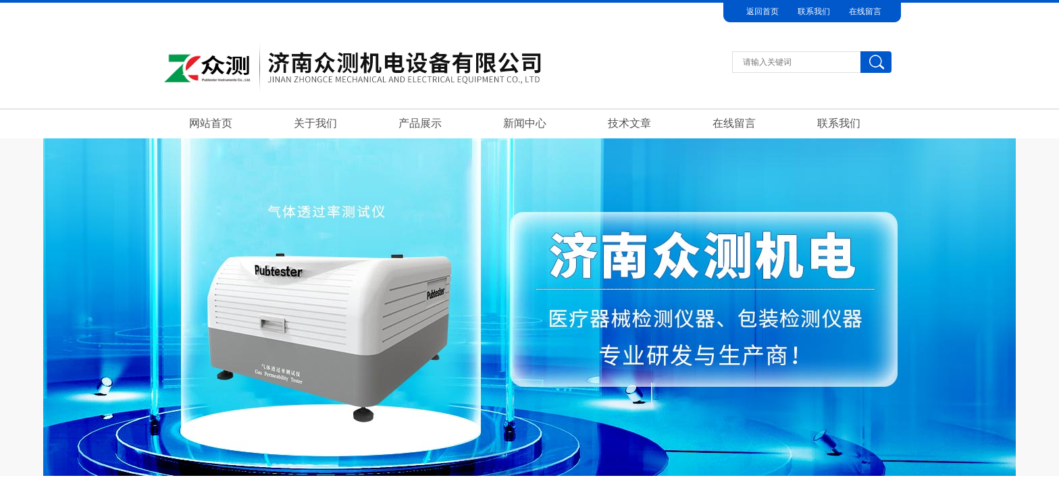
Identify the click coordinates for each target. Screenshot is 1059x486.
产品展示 (420, 123)
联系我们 (814, 11)
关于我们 (315, 123)
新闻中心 (524, 123)
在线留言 (865, 11)
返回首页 (762, 11)
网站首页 (210, 123)
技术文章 (629, 123)
